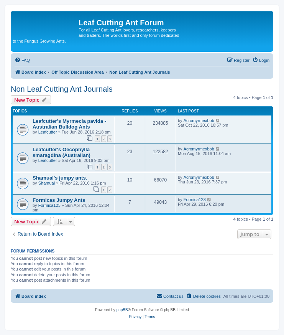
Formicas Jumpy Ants (59, 200)
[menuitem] (22, 60)
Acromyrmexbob (199, 120)
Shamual (46, 183)
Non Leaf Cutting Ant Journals (62, 89)
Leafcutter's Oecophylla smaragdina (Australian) (61, 152)
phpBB (122, 310)
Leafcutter (47, 132)
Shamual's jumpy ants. (60, 178)
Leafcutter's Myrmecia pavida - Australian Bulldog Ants (69, 124)
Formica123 (49, 205)
